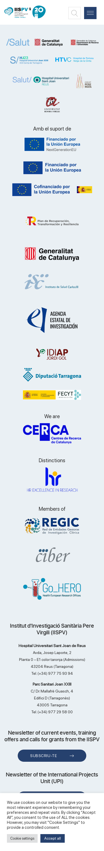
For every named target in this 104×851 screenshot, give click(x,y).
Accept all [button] (52, 838)
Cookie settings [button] (22, 838)
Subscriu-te (43, 755)
